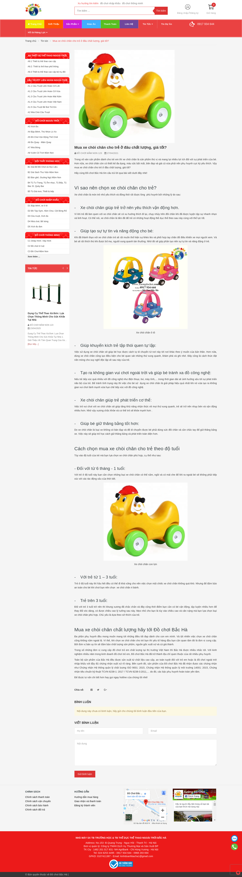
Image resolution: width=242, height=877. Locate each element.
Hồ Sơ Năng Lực (37, 32)
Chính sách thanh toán (37, 797)
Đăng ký (194, 13)
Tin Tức (148, 24)
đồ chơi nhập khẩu (110, 3)
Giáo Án (91, 24)
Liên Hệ (129, 24)
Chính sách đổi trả (35, 809)
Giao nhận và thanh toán (87, 801)
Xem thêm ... (34, 256)
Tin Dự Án (166, 24)
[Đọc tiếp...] (33, 344)
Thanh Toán (110, 24)
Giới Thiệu (53, 24)
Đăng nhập (182, 13)
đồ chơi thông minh (132, 3)
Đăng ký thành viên (84, 805)
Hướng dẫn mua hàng (86, 797)
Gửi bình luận (85, 774)
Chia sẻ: (79, 689)
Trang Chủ (35, 24)
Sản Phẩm (72, 24)
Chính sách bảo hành (36, 805)
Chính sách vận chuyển (38, 801)
